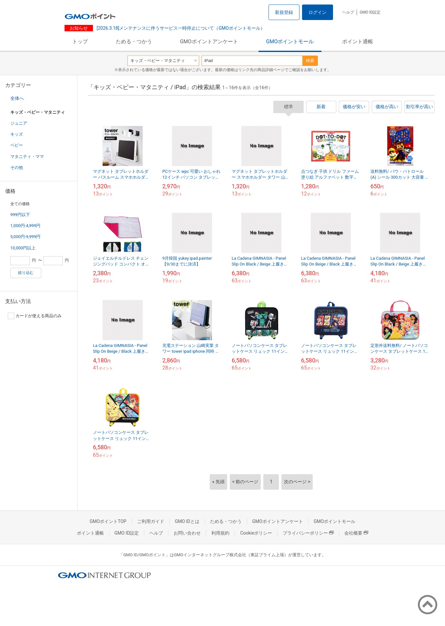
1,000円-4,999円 (25, 225)
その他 (16, 167)
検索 (310, 60)
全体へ (17, 98)
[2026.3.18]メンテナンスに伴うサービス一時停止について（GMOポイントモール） (180, 28)
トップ (80, 41)
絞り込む (26, 272)
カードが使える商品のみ (35, 316)
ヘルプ (348, 12)
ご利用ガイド (150, 521)
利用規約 (220, 533)
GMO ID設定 (369, 12)
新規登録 (284, 12)
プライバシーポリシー (308, 533)
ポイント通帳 (357, 41)
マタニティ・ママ (27, 156)
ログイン (317, 12)
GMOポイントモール (290, 41)
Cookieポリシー (256, 533)
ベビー (16, 145)
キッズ (16, 134)
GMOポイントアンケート (209, 41)
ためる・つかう (134, 41)
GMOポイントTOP (108, 521)
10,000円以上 (22, 247)
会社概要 (356, 533)
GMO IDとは (187, 521)
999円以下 (20, 214)
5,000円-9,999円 (25, 236)
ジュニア (18, 123)
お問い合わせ (187, 533)
